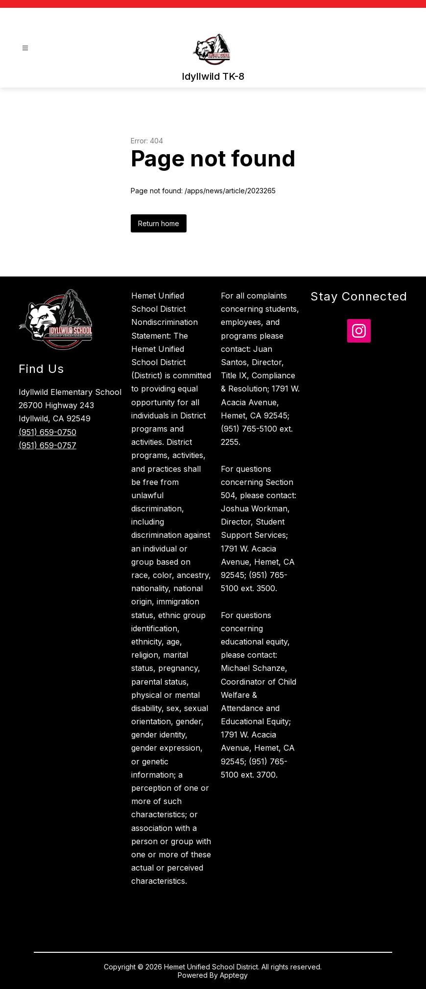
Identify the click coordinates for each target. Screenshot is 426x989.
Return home (158, 223)
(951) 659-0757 (47, 445)
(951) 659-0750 (47, 432)
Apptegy (234, 975)
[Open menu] (25, 48)
